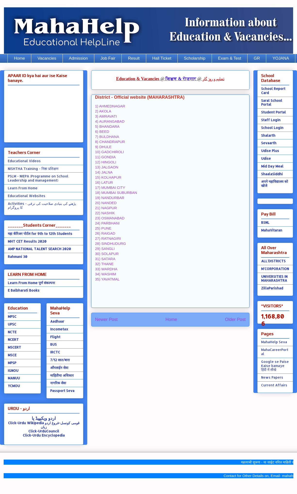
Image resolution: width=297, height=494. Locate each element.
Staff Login (271, 120)
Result (134, 58)
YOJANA (281, 58)
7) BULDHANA (107, 137)
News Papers (272, 377)
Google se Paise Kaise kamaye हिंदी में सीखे (275, 365)
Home (19, 58)
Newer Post (106, 319)
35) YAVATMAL (107, 279)
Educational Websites (26, 196)
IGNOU (13, 370)
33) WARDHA (106, 269)
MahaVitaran (271, 230)
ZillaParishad (272, 288)
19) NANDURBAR (109, 198)
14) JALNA (104, 172)
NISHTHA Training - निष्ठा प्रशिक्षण (33, 169)
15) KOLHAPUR (108, 177)
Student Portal (273, 112)
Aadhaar (57, 321)
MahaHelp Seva (274, 342)
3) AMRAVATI (106, 116)
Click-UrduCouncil (43, 431)
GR (257, 58)
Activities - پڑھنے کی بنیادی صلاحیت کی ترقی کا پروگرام (42, 205)
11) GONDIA (105, 157)
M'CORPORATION (275, 269)
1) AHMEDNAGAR (110, 106)
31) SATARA (105, 259)
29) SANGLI (105, 249)
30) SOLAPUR (107, 254)
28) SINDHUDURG (110, 243)
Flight (55, 337)
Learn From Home (23, 188)
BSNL (265, 222)
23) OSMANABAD (110, 218)
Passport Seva (62, 391)
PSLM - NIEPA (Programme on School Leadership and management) (38, 178)
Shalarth (268, 135)
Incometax (59, 329)
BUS (53, 344)
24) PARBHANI (107, 223)
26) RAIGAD (105, 233)
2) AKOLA (103, 111)
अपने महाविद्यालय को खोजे (274, 183)
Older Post (235, 319)
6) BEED (102, 131)
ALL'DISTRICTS (273, 261)
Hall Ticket (161, 58)
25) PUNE (103, 228)
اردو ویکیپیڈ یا (44, 418)
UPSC (12, 324)
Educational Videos (24, 161)
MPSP (12, 363)
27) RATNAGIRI (108, 238)
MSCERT (14, 347)
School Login (272, 128)
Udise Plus (270, 151)
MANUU (14, 378)
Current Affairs (274, 385)
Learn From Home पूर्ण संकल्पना (31, 283)
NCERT (13, 339)
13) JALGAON (106, 167)
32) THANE (104, 264)
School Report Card (273, 91)
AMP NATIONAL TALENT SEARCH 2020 (39, 249)
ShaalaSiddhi (272, 174)
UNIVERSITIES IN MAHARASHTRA (274, 278)
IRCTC (55, 352)
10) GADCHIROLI (109, 152)
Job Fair (107, 58)
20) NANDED (106, 203)
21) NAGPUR (106, 208)
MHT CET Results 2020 (27, 241)
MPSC (12, 316)
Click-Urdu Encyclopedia (44, 435)
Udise (266, 158)
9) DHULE (103, 147)
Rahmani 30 (17, 257)
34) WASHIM (105, 274)
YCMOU (14, 386)
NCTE (12, 332)
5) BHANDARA (107, 126)
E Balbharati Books (24, 290)
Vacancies (47, 58)
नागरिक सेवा (58, 383)
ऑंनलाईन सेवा (59, 368)
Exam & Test (229, 58)
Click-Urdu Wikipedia (26, 423)
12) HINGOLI (105, 162)
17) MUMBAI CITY (110, 187)
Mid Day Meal (272, 166)
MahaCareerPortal (274, 352)
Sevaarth (268, 143)
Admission (78, 58)
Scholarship (195, 58)
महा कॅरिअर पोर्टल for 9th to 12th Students (40, 233)
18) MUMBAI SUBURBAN (116, 193)
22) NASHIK (105, 213)
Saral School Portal (271, 102)
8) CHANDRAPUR (110, 142)
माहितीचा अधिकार (62, 375)
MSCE (12, 355)
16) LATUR (104, 182)
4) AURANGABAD (110, 121)
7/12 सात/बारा (60, 360)
